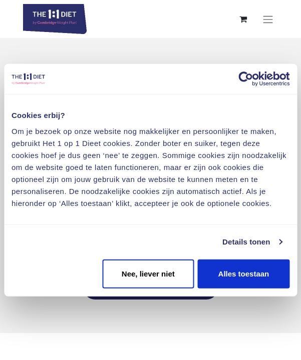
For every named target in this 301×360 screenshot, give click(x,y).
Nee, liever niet (148, 273)
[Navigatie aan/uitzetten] (267, 19)
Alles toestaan (243, 273)
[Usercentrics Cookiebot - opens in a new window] (245, 79)
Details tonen (246, 242)
